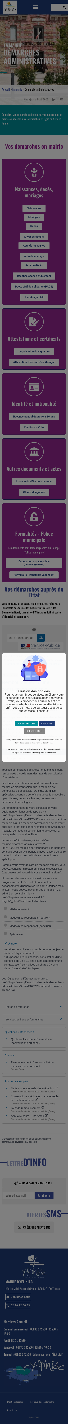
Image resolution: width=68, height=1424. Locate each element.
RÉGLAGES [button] (46, 723)
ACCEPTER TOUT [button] (26, 723)
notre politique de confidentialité (43, 753)
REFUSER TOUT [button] (34, 731)
